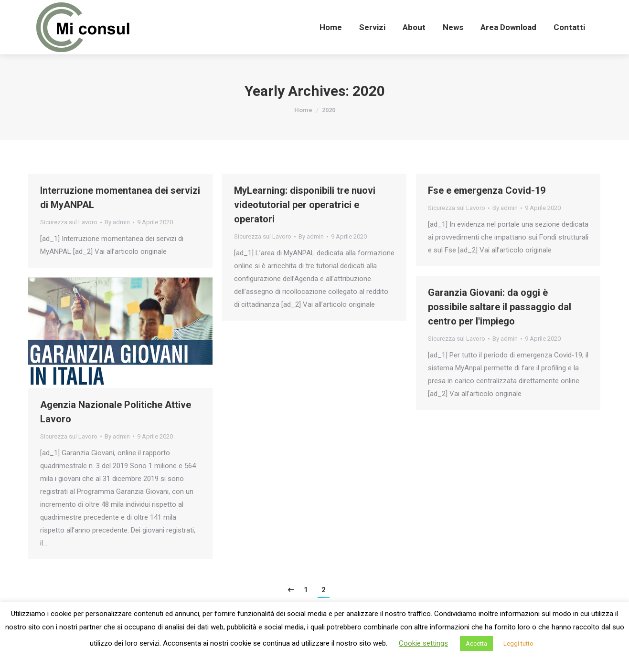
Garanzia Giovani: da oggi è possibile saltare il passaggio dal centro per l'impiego (499, 307)
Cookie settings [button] (423, 643)
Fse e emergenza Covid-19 (486, 190)
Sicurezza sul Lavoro (68, 222)
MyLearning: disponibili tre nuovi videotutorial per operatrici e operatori (304, 205)
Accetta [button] (476, 643)
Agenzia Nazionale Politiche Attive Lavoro (115, 412)
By (117, 222)
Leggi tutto (518, 643)
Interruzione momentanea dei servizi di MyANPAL (120, 197)
